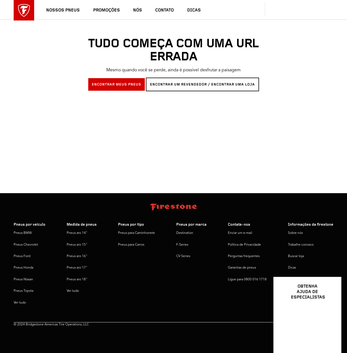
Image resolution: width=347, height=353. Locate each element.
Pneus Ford (22, 256)
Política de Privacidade (244, 244)
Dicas (194, 10)
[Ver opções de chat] (331, 333)
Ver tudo (20, 302)
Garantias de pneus (242, 267)
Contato (164, 10)
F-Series (182, 244)
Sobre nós (295, 233)
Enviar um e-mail (240, 233)
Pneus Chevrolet (26, 244)
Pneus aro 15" (77, 244)
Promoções (106, 10)
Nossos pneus (63, 10)
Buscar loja (296, 256)
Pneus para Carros (131, 244)
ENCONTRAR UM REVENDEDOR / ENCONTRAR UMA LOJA (202, 84)
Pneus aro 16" (77, 256)
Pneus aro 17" (77, 267)
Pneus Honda (23, 267)
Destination (184, 233)
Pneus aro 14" (77, 233)
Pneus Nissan (23, 279)
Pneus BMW (23, 233)
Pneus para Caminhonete (136, 233)
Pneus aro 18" (77, 279)
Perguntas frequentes (244, 256)
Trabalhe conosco (301, 244)
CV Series (183, 256)
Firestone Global (300, 279)
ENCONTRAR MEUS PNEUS (116, 84)
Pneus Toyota (23, 291)
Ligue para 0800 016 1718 (247, 279)
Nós (137, 10)
